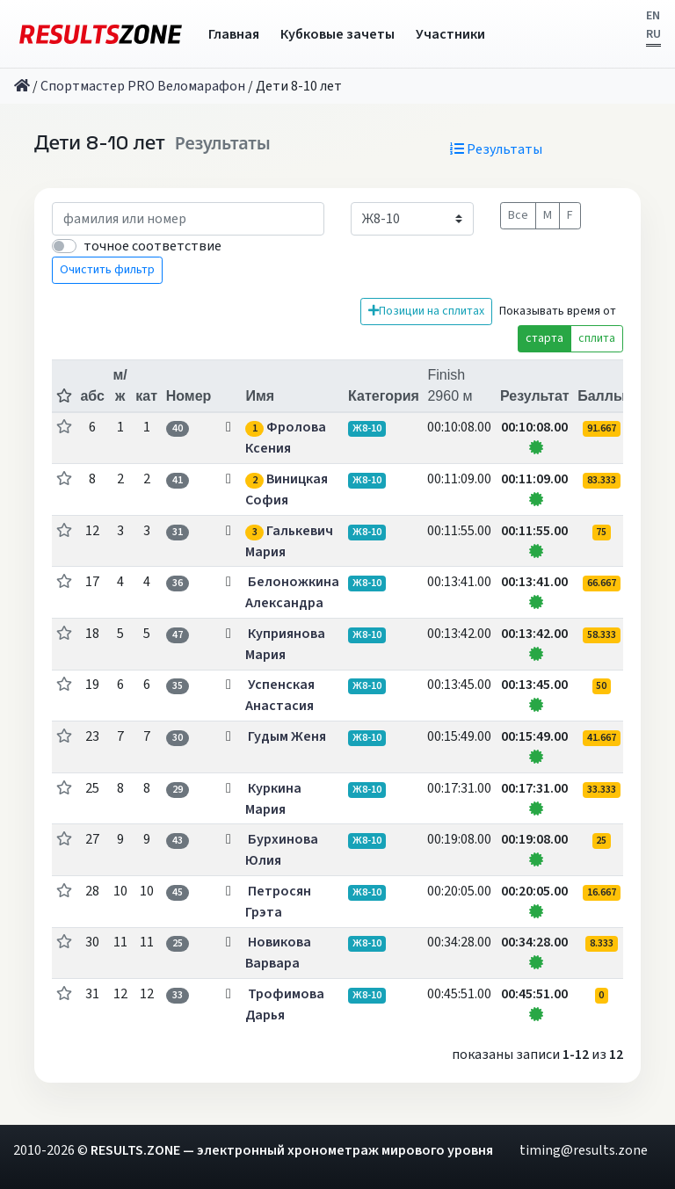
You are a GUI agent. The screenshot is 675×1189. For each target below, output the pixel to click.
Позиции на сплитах (426, 311)
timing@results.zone (583, 1150)
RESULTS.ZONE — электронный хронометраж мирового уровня (292, 1150)
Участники (450, 34)
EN (653, 16)
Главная (233, 34)
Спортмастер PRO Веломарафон (142, 86)
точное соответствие (152, 246)
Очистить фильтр (107, 270)
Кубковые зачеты (337, 34)
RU (653, 34)
